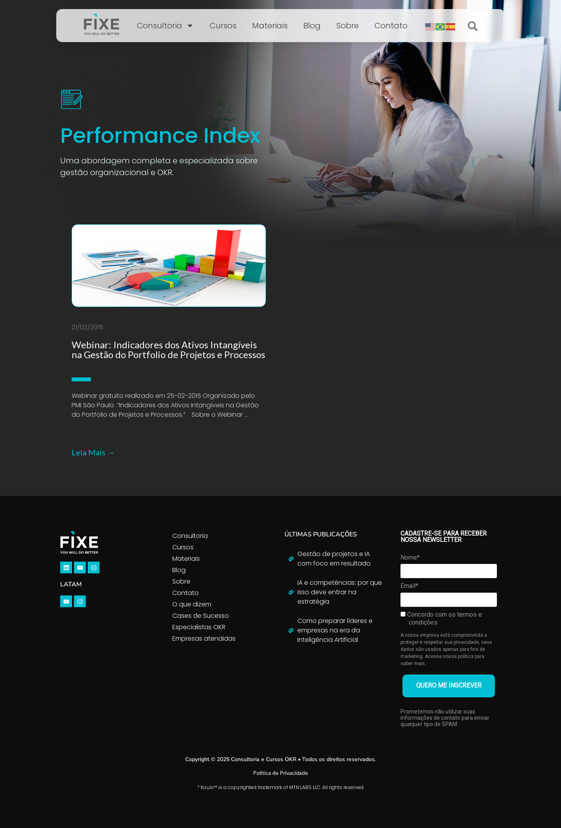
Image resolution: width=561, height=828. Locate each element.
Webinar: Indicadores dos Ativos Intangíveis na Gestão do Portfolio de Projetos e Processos (168, 349)
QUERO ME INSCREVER (449, 685)
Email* (409, 586)
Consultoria (165, 25)
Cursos (223, 25)
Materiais (270, 25)
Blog (312, 25)
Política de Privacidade (280, 772)
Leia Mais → (93, 452)
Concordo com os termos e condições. (441, 618)
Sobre (347, 25)
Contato (391, 25)
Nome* (410, 557)
